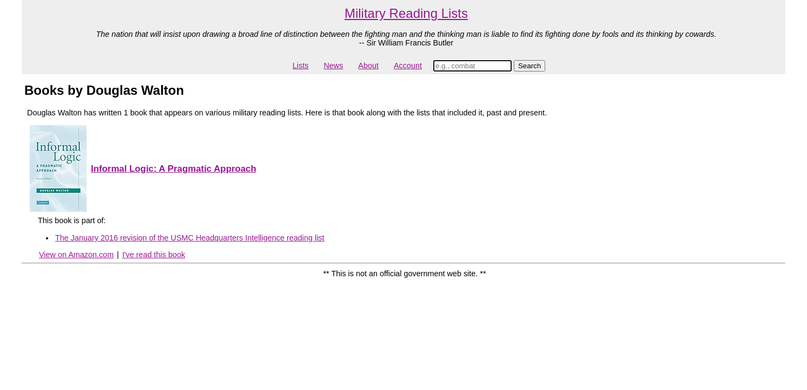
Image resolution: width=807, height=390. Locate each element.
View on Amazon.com (76, 254)
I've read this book (153, 254)
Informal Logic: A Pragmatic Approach (173, 169)
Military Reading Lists (406, 13)
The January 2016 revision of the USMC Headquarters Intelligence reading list (190, 237)
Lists (301, 65)
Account (408, 65)
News (333, 65)
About (368, 65)
